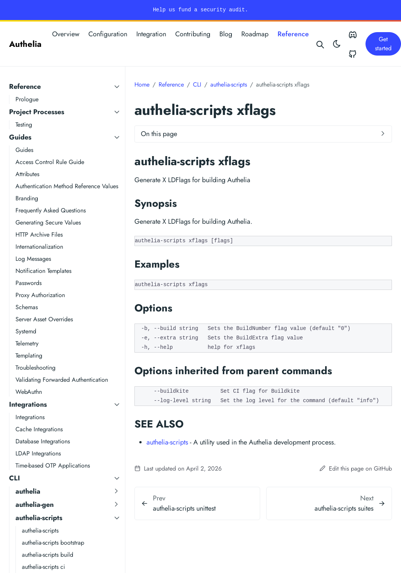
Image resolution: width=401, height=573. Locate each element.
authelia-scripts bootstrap (53, 542)
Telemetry (27, 343)
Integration (151, 34)
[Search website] (320, 44)
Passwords (28, 283)
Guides (20, 137)
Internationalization (39, 246)
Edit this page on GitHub (355, 468)
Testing (23, 124)
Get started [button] (383, 44)
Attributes (27, 174)
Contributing (192, 34)
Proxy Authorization (40, 295)
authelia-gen (34, 505)
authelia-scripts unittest (184, 508)
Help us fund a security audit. (200, 10)
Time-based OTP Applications (52, 465)
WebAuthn (28, 391)
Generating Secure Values (48, 222)
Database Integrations (42, 441)
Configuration (107, 34)
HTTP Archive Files (39, 234)
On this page (159, 134)
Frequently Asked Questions (50, 210)
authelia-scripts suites (344, 508)
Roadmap (254, 34)
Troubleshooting (35, 367)
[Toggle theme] (336, 44)
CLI (14, 478)
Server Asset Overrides (44, 319)
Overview (65, 34)
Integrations (28, 404)
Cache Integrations (39, 429)
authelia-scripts (38, 518)
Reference (293, 34)
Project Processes (36, 112)
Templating (28, 355)
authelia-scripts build (47, 554)
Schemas (26, 307)
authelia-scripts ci (43, 566)
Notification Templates (43, 270)
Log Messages (33, 258)
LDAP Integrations (38, 453)
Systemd (25, 331)
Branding (26, 198)
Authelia (25, 44)
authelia (27, 491)
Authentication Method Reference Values (66, 186)
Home (142, 84)
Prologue (27, 99)
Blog (225, 34)
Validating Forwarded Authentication (61, 379)
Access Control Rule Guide (49, 162)
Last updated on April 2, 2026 (178, 468)
